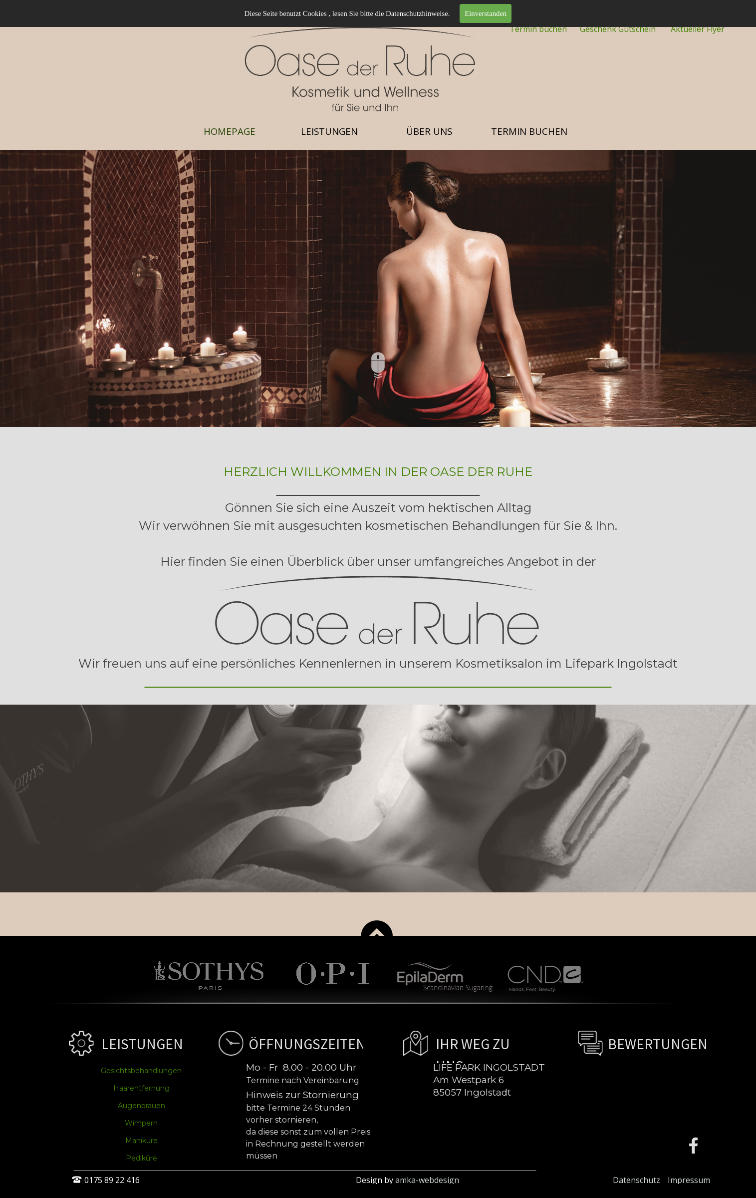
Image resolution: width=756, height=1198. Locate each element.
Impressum (689, 1180)
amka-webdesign (427, 1180)
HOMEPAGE (229, 131)
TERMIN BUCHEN (529, 131)
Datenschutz (636, 1180)
